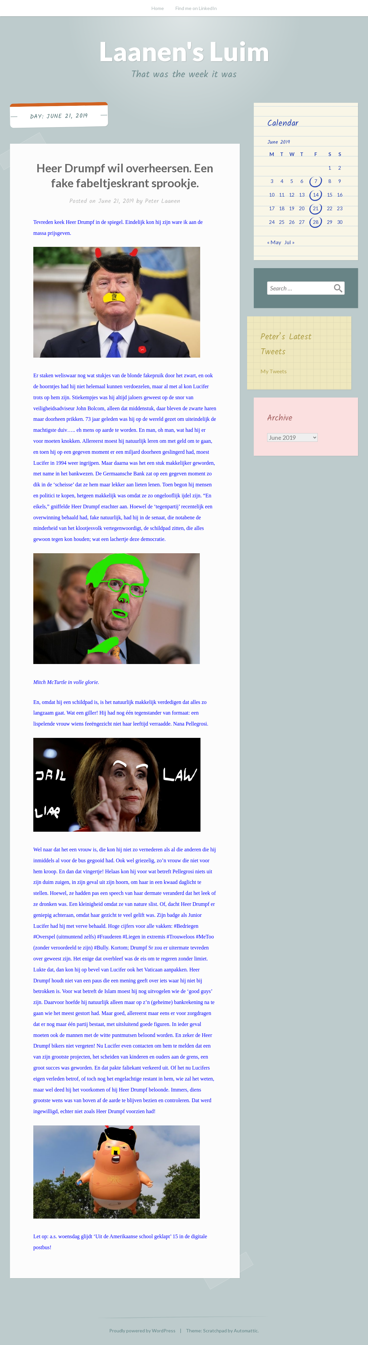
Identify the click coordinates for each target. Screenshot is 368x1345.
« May (274, 242)
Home (158, 8)
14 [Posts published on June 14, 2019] (315, 195)
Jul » (289, 242)
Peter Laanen (162, 201)
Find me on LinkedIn (196, 8)
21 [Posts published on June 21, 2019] (315, 208)
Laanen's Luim (184, 51)
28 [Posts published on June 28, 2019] (315, 222)
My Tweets (273, 371)
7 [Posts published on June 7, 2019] (315, 181)
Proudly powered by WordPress (142, 1330)
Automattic (246, 1330)
